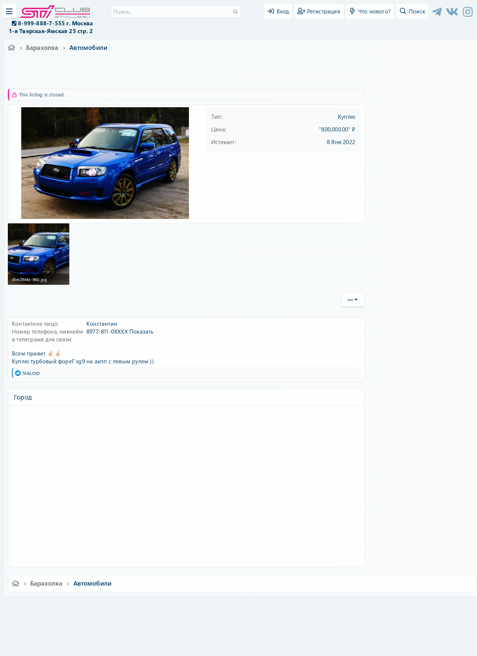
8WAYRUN (272, 628)
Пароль (388, 139)
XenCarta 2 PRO (209, 628)
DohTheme (257, 646)
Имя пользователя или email (416, 114)
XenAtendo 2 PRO (209, 634)
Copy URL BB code (399, 375)
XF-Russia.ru (34, 622)
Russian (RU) (129, 607)
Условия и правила (221, 607)
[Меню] (9, 11)
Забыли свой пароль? (407, 161)
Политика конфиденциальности (289, 607)
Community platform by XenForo (238, 617)
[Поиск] (176, 11)
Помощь (345, 607)
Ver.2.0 (94, 607)
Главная (371, 607)
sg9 (115, 76)
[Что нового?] (369, 11)
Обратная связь (173, 607)
